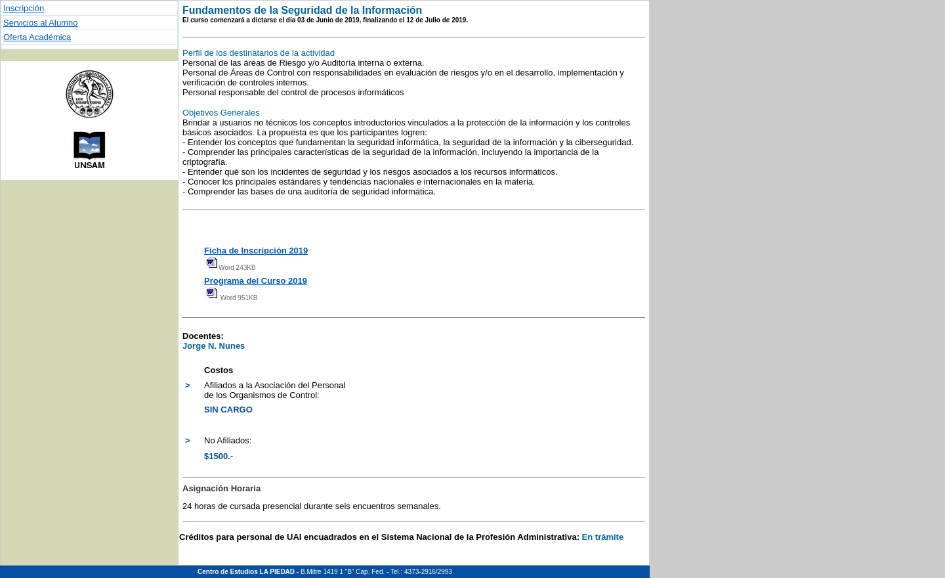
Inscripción (23, 8)
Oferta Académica (37, 37)
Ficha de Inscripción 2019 (256, 251)
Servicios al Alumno (40, 23)
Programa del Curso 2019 (255, 281)
